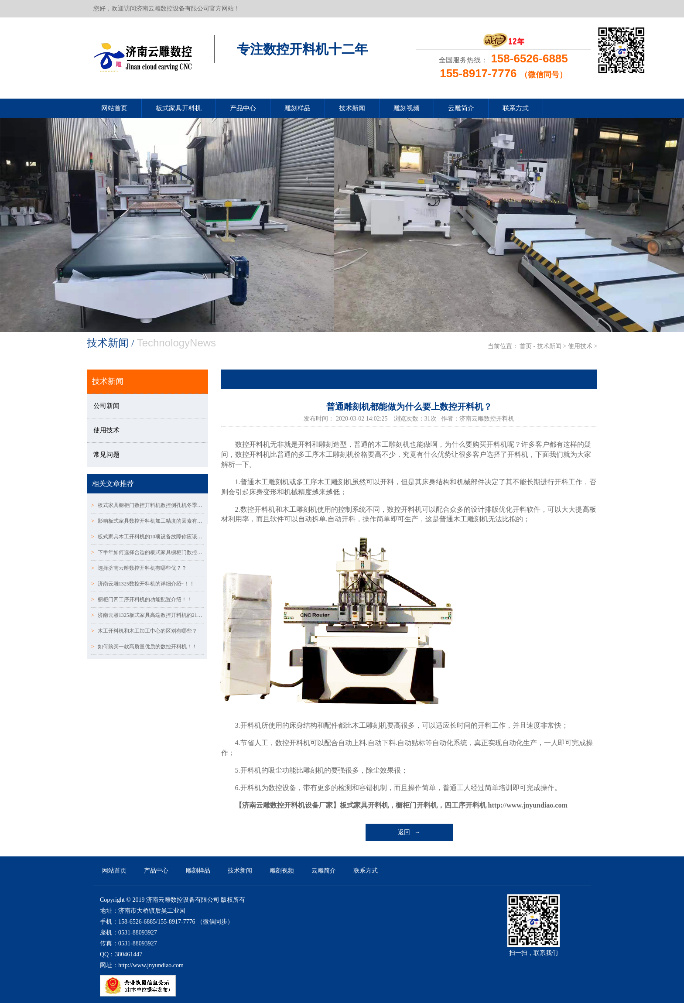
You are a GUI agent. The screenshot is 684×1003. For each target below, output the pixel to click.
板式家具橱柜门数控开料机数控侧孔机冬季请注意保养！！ (147, 505)
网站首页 (114, 108)
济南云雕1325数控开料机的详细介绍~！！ (143, 584)
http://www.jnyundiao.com (528, 805)
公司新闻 (106, 405)
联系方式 (516, 108)
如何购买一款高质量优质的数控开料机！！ (144, 647)
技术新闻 (352, 108)
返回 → (409, 832)
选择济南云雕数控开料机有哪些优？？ (139, 568)
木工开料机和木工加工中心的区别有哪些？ (144, 631)
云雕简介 (461, 108)
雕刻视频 (406, 108)
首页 (526, 346)
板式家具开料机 (179, 108)
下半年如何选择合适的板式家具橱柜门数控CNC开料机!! (147, 552)
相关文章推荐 (113, 483)
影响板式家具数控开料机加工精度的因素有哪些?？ (147, 521)
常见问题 (106, 454)
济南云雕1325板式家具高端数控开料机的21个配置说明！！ (147, 615)
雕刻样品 (297, 108)
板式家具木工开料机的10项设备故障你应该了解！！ (147, 537)
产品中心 (243, 108)
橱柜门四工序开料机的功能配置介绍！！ (141, 599)
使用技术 (580, 346)
